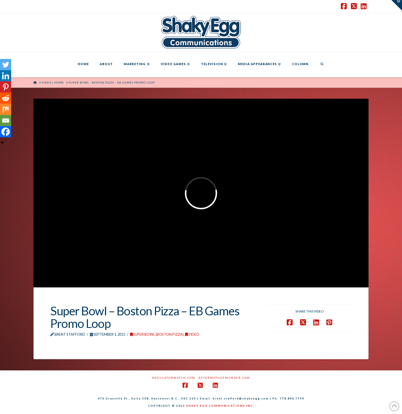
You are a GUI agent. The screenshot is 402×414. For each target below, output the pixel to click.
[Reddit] (5, 98)
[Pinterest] (5, 87)
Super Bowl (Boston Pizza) (157, 334)
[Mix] (5, 109)
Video (192, 334)
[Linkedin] (5, 75)
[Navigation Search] (322, 64)
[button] (396, 5)
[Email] (5, 120)
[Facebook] (5, 131)
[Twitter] (5, 64)
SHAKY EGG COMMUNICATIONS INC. (220, 405)
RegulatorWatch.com (173, 377)
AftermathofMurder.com (224, 377)
